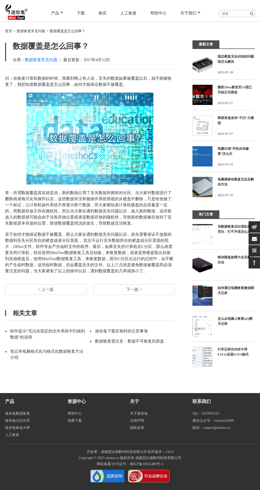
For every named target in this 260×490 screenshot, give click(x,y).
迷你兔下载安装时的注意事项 (121, 331)
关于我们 (190, 13)
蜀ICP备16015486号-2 (146, 464)
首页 (8, 31)
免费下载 (75, 421)
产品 (57, 13)
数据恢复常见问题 (31, 31)
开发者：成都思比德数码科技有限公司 (117, 452)
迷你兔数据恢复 (17, 413)
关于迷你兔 (139, 413)
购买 (103, 13)
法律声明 (137, 421)
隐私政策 (137, 428)
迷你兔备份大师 (17, 428)
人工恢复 (128, 13)
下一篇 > (134, 289)
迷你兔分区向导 (17, 421)
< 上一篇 (46, 289)
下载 (81, 13)
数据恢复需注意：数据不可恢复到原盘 (129, 341)
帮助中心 (158, 13)
